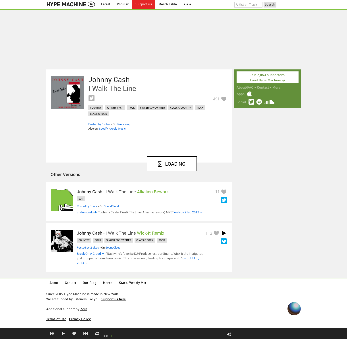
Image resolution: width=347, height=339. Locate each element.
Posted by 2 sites (88, 247)
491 (216, 99)
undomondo (85, 212)
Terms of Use (56, 319)
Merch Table (167, 4)
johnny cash (114, 107)
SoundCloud (111, 206)
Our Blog (89, 283)
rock (200, 107)
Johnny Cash (109, 79)
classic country (181, 107)
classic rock (98, 113)
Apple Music (118, 128)
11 (217, 192)
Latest (105, 4)
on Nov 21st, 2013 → (188, 212)
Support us (143, 4)
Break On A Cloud (89, 253)
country (95, 107)
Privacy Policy (80, 319)
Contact (263, 88)
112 (209, 233)
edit (81, 198)
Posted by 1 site (87, 206)
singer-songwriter (152, 107)
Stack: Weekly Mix (132, 283)
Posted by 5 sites (99, 124)
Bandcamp (123, 124)
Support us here (113, 299)
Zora (83, 309)
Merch (277, 88)
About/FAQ (245, 88)
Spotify (103, 128)
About (54, 283)
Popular (123, 4)
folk (132, 107)
